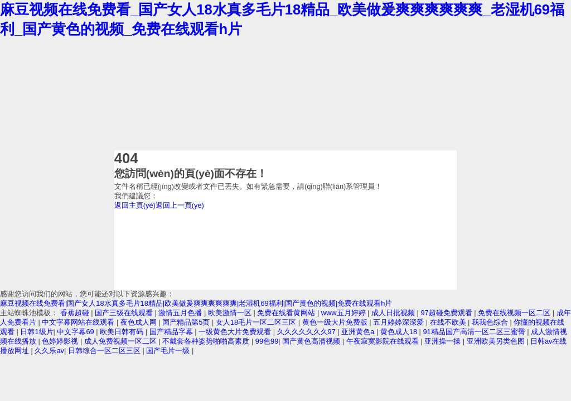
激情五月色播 (181, 313)
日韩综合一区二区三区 (105, 350)
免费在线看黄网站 (287, 313)
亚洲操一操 (443, 341)
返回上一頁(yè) (180, 205)
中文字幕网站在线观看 (79, 322)
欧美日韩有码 (123, 331)
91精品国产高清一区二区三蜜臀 (475, 331)
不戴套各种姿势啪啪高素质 (206, 341)
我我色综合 (491, 322)
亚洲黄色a (358, 331)
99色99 (266, 341)
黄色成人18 (399, 331)
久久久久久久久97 (307, 331)
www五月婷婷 (344, 313)
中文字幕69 (76, 331)
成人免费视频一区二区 (121, 341)
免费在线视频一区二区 (515, 313)
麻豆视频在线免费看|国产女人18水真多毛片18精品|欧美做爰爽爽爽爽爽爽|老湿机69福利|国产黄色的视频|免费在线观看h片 (196, 303)
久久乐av (49, 350)
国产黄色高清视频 (312, 341)
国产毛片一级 (169, 350)
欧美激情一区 (231, 313)
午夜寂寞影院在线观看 (383, 341)
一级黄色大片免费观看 (236, 331)
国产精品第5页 (187, 322)
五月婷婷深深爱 (399, 322)
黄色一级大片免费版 (336, 322)
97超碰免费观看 (447, 313)
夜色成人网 (139, 322)
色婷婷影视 (61, 341)
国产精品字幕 (172, 331)
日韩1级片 (36, 331)
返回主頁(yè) (135, 205)
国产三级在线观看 (125, 313)
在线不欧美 (449, 322)
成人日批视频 (394, 313)
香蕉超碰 (75, 313)
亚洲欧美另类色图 (497, 341)
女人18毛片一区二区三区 (257, 322)
